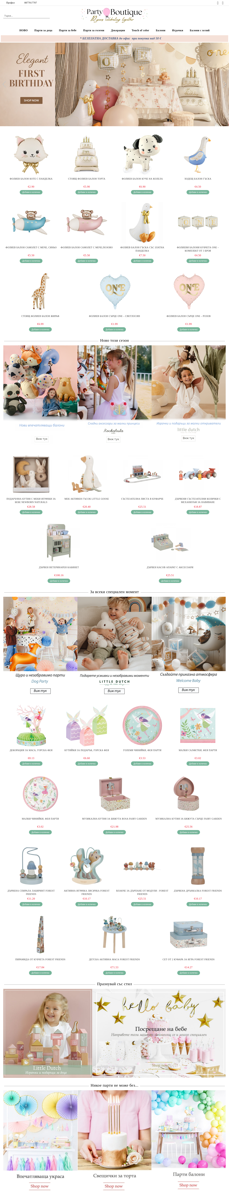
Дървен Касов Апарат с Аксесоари (170, 567)
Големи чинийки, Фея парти (142, 750)
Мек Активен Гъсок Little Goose (87, 499)
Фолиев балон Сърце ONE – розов (189, 316)
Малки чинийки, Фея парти (40, 819)
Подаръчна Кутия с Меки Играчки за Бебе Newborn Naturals (31, 500)
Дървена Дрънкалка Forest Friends (198, 891)
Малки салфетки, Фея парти (198, 750)
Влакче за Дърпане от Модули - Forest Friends (142, 892)
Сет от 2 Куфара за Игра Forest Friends (189, 959)
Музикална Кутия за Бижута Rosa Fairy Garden (114, 819)
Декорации (118, 30)
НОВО (23, 30)
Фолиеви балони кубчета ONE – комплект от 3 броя (198, 249)
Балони (160, 30)
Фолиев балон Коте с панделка (31, 179)
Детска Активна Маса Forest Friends (114, 959)
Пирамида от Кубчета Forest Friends (40, 959)
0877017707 (30, 2)
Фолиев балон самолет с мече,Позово (87, 247)
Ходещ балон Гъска (197, 179)
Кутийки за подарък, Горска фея (87, 750)
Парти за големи (93, 30)
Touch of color (140, 30)
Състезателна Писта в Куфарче (142, 499)
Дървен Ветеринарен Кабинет (59, 567)
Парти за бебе (68, 30)
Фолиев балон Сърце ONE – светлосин (114, 316)
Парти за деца (43, 30)
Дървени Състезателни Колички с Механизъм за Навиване (198, 500)
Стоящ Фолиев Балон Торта (86, 179)
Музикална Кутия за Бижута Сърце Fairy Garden (188, 819)
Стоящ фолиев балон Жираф (40, 316)
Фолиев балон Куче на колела (142, 179)
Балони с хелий (200, 30)
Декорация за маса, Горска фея (31, 750)
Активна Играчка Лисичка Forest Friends (86, 892)
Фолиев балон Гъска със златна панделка (142, 249)
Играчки (177, 30)
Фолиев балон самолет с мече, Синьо (31, 247)
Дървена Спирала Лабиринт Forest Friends (31, 892)
